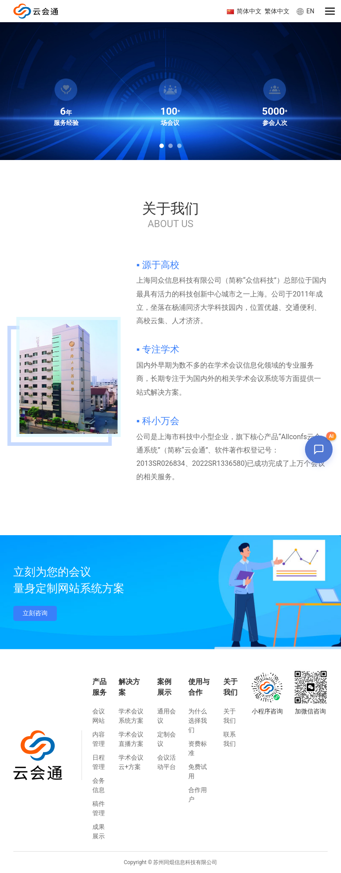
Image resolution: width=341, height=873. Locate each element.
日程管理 (98, 762)
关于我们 (229, 716)
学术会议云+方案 (131, 762)
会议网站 (98, 716)
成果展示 (98, 831)
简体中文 (246, 11)
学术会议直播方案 (131, 739)
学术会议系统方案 (131, 716)
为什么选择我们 (197, 720)
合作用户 (197, 794)
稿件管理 (98, 808)
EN (305, 11)
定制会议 (166, 739)
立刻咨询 (35, 613)
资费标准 (197, 748)
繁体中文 (277, 11)
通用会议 (166, 716)
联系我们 (229, 739)
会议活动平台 (166, 762)
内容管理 (98, 739)
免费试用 (197, 771)
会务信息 (98, 785)
